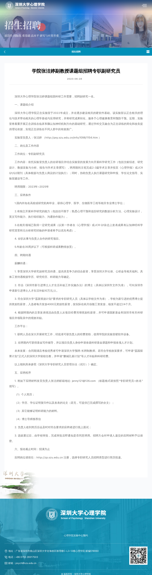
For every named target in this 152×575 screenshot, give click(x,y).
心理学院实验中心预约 (76, 530)
